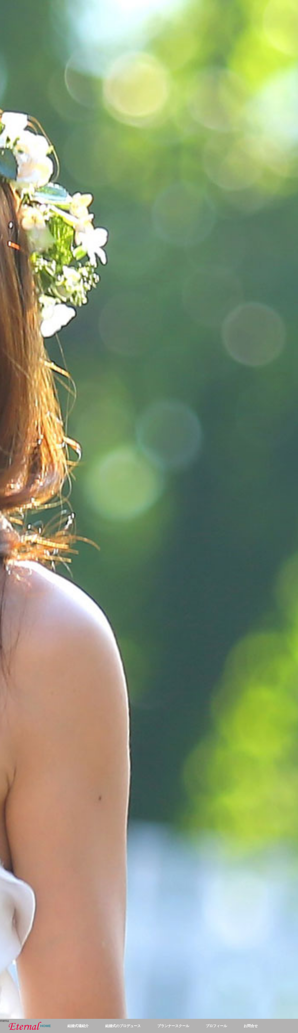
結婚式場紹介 (78, 1026)
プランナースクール (173, 1026)
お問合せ (251, 1026)
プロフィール (216, 1026)
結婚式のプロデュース (123, 1026)
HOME (45, 1026)
